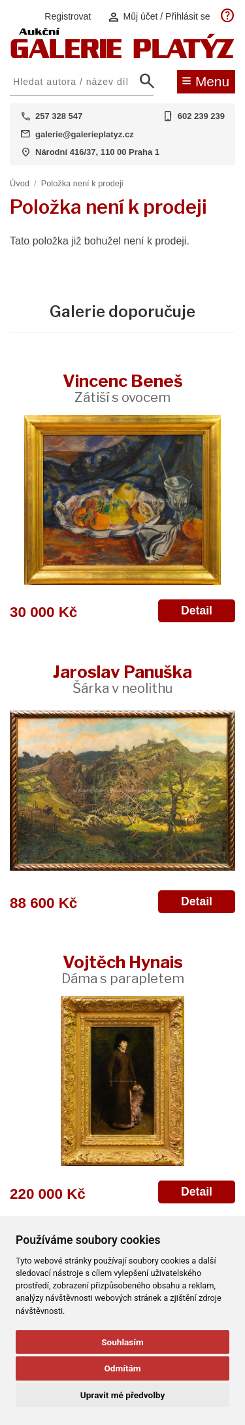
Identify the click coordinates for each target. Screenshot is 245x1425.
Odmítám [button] (122, 1368)
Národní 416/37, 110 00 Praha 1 (97, 152)
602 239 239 (201, 116)
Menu (205, 80)
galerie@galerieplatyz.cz (84, 134)
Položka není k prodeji (82, 183)
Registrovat (67, 16)
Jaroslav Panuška (122, 679)
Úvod (19, 183)
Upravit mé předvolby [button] (122, 1395)
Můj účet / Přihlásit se (158, 16)
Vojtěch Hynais (122, 969)
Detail (196, 610)
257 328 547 (58, 116)
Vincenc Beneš (123, 388)
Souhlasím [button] (122, 1342)
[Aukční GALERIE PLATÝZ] (122, 55)
